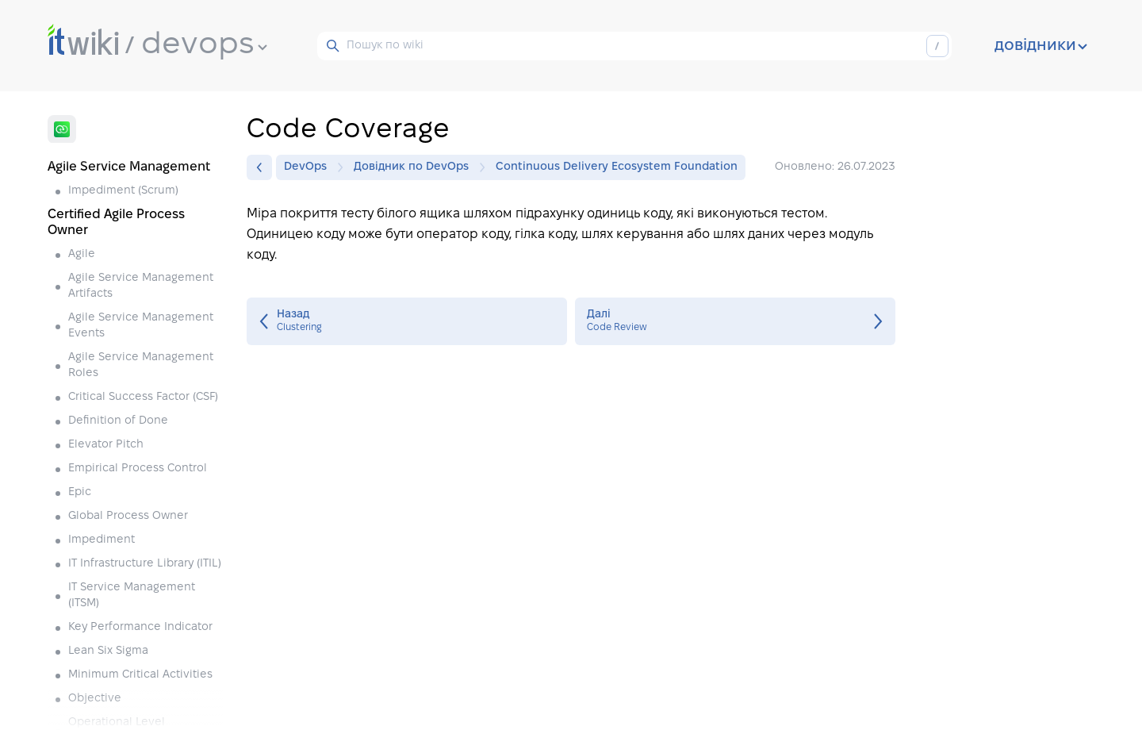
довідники (1040, 46)
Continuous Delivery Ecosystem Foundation (617, 167)
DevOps (309, 167)
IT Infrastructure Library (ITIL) (144, 564)
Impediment (101, 540)
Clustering (407, 321)
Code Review (735, 321)
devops (204, 45)
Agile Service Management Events (140, 326)
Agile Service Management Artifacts (140, 286)
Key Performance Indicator (140, 627)
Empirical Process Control (137, 468)
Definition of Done (118, 421)
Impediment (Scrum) (123, 191)
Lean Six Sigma (108, 651)
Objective (94, 699)
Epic (79, 492)
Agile (81, 254)
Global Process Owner (128, 516)
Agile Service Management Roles (140, 365)
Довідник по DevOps (415, 167)
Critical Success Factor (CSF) (143, 397)
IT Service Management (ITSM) (131, 595)
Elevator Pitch (106, 445)
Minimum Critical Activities (140, 675)
